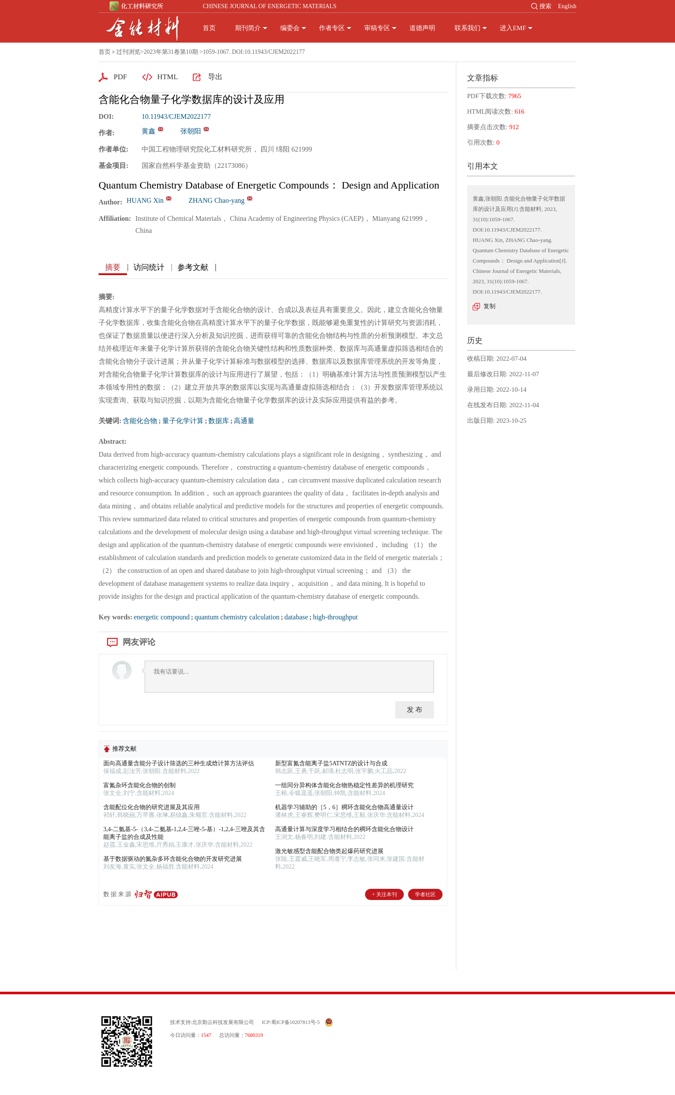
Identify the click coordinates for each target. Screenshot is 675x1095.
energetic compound (162, 617)
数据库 (218, 420)
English (567, 6)
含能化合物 (140, 420)
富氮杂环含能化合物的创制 (139, 785)
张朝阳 (190, 131)
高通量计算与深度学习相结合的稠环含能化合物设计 (344, 829)
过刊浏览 (128, 52)
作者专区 (332, 28)
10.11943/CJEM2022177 (176, 116)
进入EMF (513, 28)
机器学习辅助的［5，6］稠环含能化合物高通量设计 (344, 807)
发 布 (414, 709)
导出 (215, 77)
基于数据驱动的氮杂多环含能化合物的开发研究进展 (172, 859)
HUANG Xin (145, 200)
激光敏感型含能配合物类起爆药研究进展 (329, 851)
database (296, 617)
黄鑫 (148, 131)
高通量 (244, 420)
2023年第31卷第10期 (171, 52)
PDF (120, 77)
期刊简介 (248, 28)
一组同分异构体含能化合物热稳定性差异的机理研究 (344, 785)
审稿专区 (377, 28)
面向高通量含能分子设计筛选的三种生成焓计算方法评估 (178, 763)
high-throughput (335, 617)
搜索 (545, 6)
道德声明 (422, 28)
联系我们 (467, 28)
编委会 (290, 28)
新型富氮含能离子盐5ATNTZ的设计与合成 (331, 763)
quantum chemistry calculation (237, 617)
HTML (167, 77)
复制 (489, 306)
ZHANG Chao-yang (217, 200)
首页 (209, 28)
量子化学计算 (183, 420)
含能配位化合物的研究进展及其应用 (151, 807)
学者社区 (425, 894)
